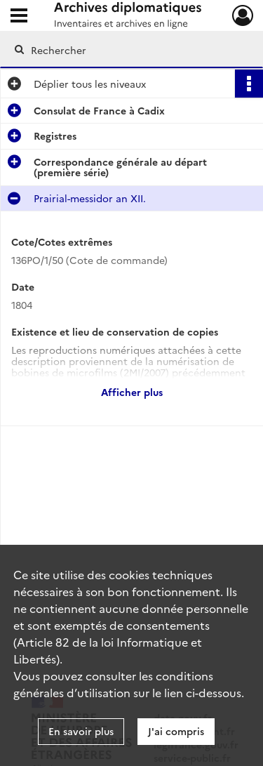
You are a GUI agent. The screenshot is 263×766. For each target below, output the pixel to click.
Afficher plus (132, 392)
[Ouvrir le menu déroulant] (19, 16)
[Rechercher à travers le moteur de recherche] (130, 50)
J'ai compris (176, 731)
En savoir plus (81, 731)
